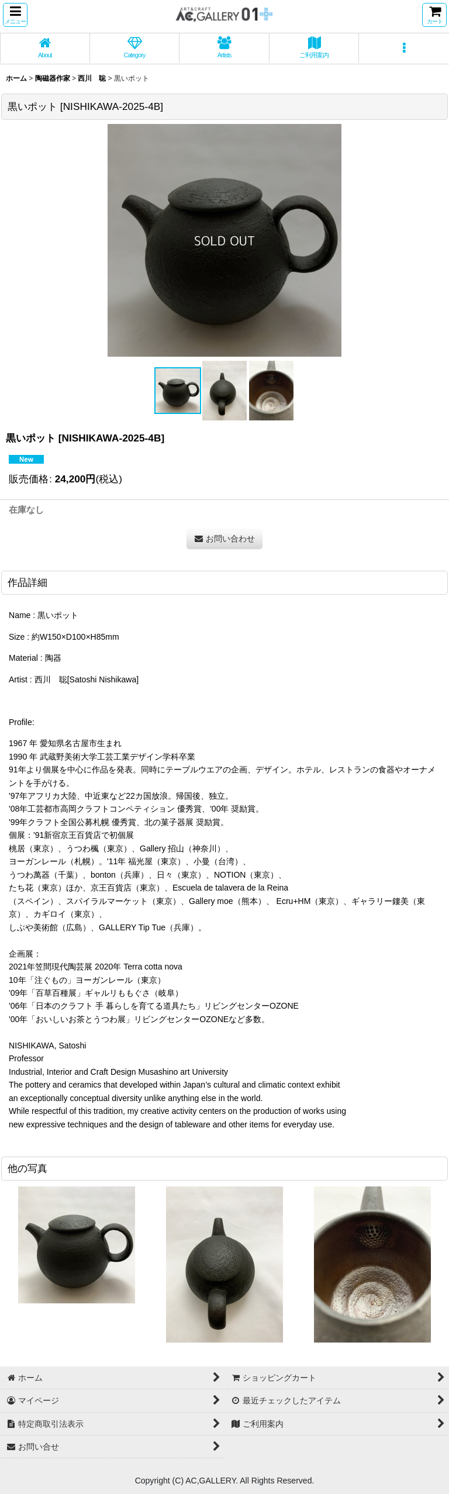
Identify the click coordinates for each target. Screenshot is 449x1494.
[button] (15, 15)
